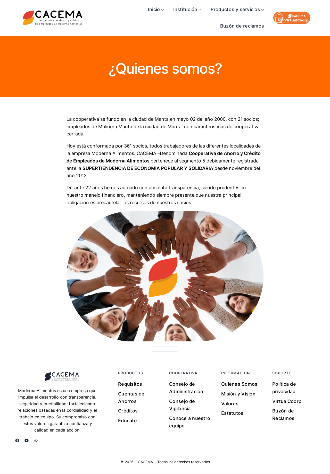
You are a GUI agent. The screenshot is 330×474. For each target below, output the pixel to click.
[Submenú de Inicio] (162, 9)
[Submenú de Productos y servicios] (262, 9)
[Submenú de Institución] (200, 9)
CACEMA (145, 462)
